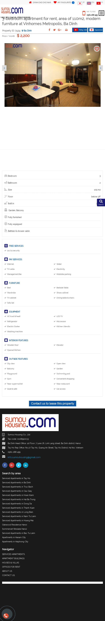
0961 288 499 (92, 15)
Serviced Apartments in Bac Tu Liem (18, 533)
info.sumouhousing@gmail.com (24, 457)
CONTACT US (8, 575)
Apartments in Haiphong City (15, 541)
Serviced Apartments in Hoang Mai (17, 520)
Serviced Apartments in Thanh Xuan (18, 508)
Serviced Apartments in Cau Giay (17, 491)
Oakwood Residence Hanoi (14, 525)
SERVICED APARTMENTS (13, 554)
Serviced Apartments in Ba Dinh (16, 482)
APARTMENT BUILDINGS (13, 558)
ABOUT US (7, 571)
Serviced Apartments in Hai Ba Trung (18, 499)
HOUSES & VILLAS (10, 563)
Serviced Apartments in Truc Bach (17, 487)
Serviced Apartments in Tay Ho (16, 478)
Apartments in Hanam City (14, 537)
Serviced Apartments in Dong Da (17, 504)
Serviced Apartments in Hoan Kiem (18, 495)
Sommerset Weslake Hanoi (14, 529)
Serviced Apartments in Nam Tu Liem (19, 516)
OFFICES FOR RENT (11, 567)
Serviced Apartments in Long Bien (17, 512)
